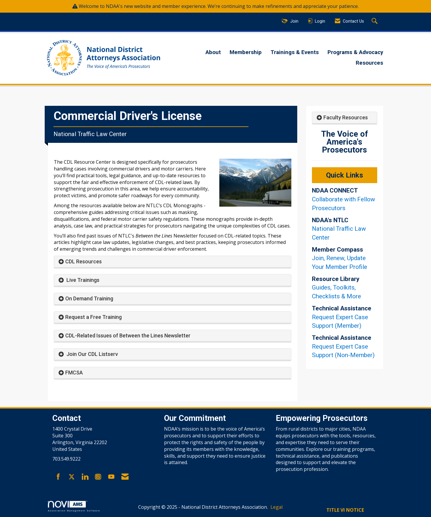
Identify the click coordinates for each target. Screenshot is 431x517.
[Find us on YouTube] (111, 477)
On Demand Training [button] (89, 298)
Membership (246, 52)
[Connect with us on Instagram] (98, 477)
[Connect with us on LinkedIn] (85, 477)
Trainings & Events (294, 52)
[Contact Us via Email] (124, 477)
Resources (369, 63)
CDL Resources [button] (83, 261)
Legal (276, 507)
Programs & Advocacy (355, 52)
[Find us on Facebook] (58, 477)
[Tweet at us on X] (72, 477)
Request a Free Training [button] (93, 317)
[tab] (172, 261)
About (213, 52)
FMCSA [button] (74, 372)
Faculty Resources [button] (345, 117)
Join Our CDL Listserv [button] (91, 354)
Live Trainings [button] (82, 280)
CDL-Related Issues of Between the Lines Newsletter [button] (128, 335)
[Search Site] (375, 21)
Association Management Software (74, 506)
